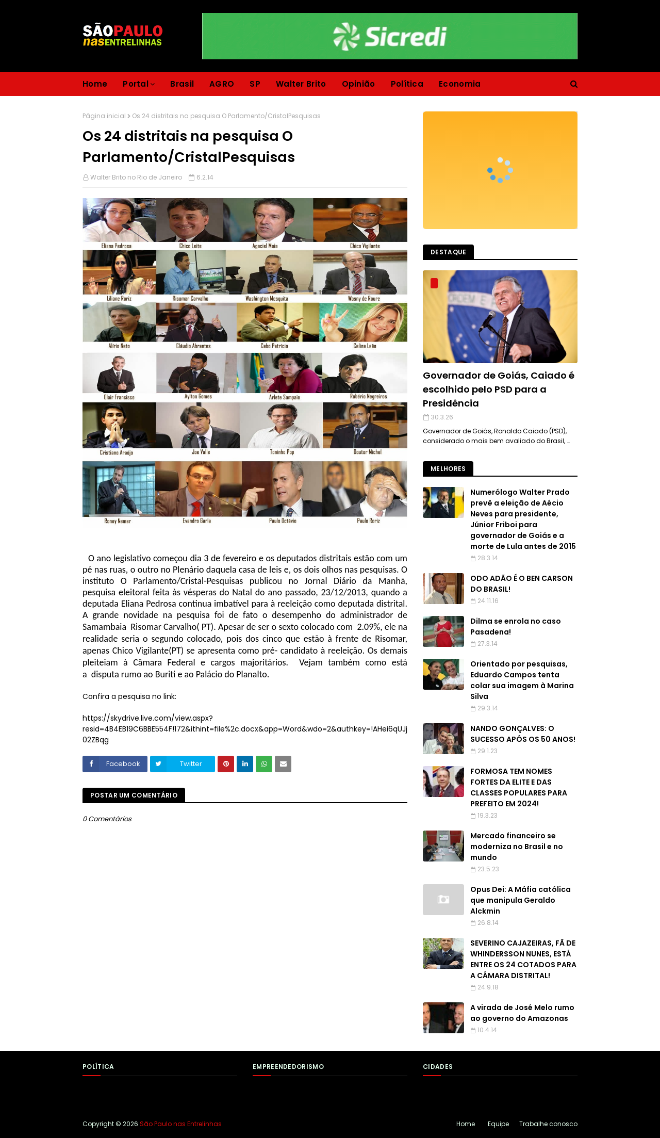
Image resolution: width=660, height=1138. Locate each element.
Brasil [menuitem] (182, 83)
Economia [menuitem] (460, 83)
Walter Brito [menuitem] (301, 83)
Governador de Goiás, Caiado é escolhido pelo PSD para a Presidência (498, 389)
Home (465, 1123)
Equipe (498, 1123)
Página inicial (104, 115)
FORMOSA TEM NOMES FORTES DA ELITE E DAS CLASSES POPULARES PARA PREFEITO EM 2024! (518, 787)
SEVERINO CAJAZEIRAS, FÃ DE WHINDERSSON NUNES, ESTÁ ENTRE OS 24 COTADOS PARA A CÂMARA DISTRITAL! (523, 959)
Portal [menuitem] (135, 83)
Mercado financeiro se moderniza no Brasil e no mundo (516, 847)
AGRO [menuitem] (221, 83)
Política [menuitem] (407, 83)
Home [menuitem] (94, 83)
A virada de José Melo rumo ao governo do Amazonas (522, 1012)
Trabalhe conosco (548, 1123)
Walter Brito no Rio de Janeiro (136, 177)
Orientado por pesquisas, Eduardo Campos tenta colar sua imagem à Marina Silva (522, 680)
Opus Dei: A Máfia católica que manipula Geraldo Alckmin (520, 900)
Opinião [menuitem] (358, 83)
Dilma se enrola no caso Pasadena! (515, 626)
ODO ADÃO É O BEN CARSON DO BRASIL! (521, 583)
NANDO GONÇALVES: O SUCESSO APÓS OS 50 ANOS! (522, 733)
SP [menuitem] (255, 83)
